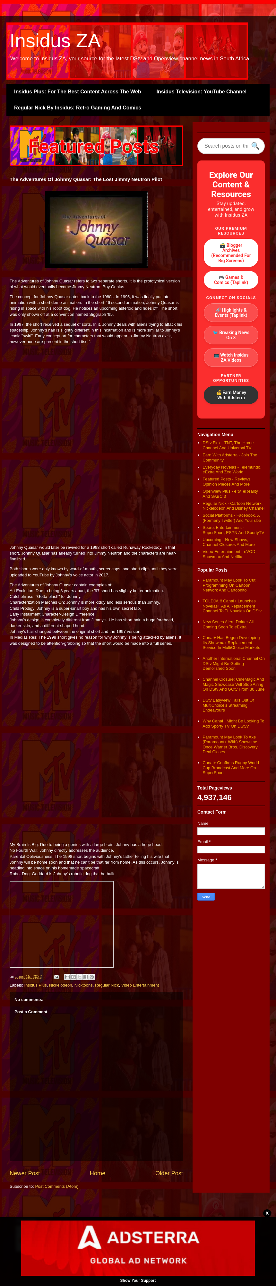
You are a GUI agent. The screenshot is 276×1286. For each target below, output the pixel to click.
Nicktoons (83, 985)
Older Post (169, 1173)
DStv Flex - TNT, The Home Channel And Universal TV (228, 445)
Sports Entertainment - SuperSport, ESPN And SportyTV (233, 530)
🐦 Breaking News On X (231, 335)
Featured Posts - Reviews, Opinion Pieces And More (227, 482)
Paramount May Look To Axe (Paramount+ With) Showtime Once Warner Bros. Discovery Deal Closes (230, 745)
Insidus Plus (35, 985)
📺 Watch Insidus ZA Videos (231, 357)
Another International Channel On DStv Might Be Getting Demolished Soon (234, 663)
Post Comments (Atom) (57, 1186)
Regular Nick (107, 985)
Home (98, 1173)
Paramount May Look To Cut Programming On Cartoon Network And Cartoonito (229, 585)
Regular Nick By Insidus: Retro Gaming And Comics (77, 107)
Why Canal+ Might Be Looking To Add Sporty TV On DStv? (233, 724)
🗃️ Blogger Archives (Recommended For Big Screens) (231, 253)
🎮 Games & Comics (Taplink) (231, 280)
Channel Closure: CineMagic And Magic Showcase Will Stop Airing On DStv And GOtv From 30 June (233, 684)
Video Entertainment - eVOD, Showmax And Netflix (229, 554)
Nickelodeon (60, 985)
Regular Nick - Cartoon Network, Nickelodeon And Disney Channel (233, 506)
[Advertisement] (96, 394)
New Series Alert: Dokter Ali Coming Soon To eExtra (228, 624)
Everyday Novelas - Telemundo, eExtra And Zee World (232, 470)
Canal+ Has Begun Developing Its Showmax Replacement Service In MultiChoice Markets (231, 642)
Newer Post (25, 1173)
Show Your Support (138, 1280)
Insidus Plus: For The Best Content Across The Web (77, 91)
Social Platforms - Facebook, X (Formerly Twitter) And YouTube (232, 518)
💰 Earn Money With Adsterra (231, 395)
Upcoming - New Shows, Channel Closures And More (229, 542)
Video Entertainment (140, 985)
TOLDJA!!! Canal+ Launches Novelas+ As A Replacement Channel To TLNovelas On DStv (232, 606)
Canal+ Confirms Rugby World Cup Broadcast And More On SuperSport (231, 767)
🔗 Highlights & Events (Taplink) (231, 312)
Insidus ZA (55, 40)
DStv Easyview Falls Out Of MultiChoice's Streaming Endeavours (228, 705)
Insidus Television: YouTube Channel (202, 91)
